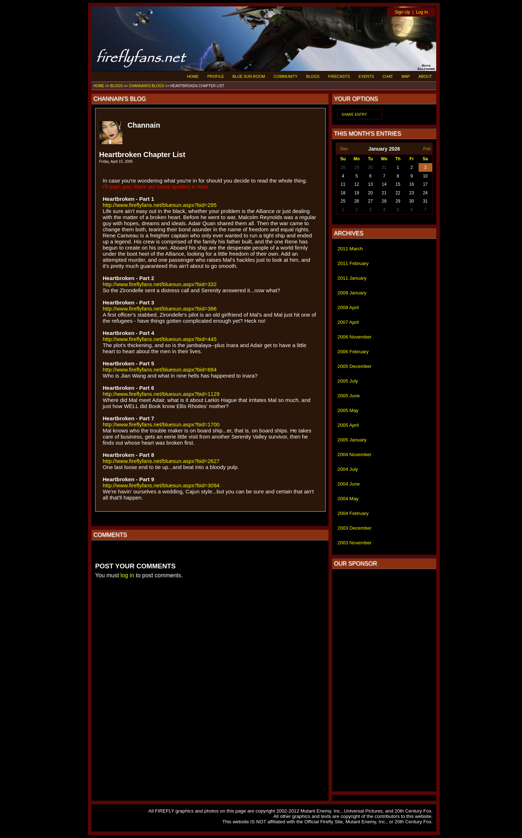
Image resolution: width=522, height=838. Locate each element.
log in (127, 575)
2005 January (352, 439)
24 (425, 192)
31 (384, 167)
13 (370, 184)
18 (343, 192)
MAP (405, 76)
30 (370, 167)
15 (398, 184)
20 (370, 192)
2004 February (353, 513)
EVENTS (366, 76)
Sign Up (402, 12)
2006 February (353, 351)
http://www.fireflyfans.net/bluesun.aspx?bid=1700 (161, 424)
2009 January (352, 292)
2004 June (348, 484)
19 (356, 192)
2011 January (352, 278)
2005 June (348, 395)
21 (384, 192)
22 (398, 192)
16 (411, 184)
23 (411, 192)
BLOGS (313, 76)
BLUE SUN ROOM (249, 76)
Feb (427, 148)
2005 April (348, 425)
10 (425, 176)
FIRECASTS (339, 76)
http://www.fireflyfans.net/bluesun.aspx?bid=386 (159, 309)
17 (425, 184)
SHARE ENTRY (354, 115)
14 (384, 184)
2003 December (354, 528)
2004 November (354, 454)
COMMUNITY (286, 76)
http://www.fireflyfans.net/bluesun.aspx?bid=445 (159, 339)
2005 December (354, 366)
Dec (344, 148)
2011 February (353, 263)
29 (356, 167)
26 (356, 201)
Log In (422, 12)
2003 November (354, 542)
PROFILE (215, 76)
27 (370, 201)
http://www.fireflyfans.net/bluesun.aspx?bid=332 (159, 284)
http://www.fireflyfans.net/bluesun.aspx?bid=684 (159, 369)
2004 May (348, 498)
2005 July (347, 381)
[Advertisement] (384, 680)
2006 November (354, 337)
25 (343, 201)
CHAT (388, 76)
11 (343, 184)
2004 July (347, 469)
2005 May (348, 410)
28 (343, 167)
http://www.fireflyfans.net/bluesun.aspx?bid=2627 (161, 461)
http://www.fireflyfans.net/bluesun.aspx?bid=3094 (161, 485)
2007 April (348, 322)
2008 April (348, 307)
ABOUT (425, 76)
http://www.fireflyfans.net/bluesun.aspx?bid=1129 (161, 394)
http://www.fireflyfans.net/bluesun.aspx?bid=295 (159, 205)
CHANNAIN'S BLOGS (146, 86)
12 (356, 184)
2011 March (350, 248)
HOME (193, 76)
